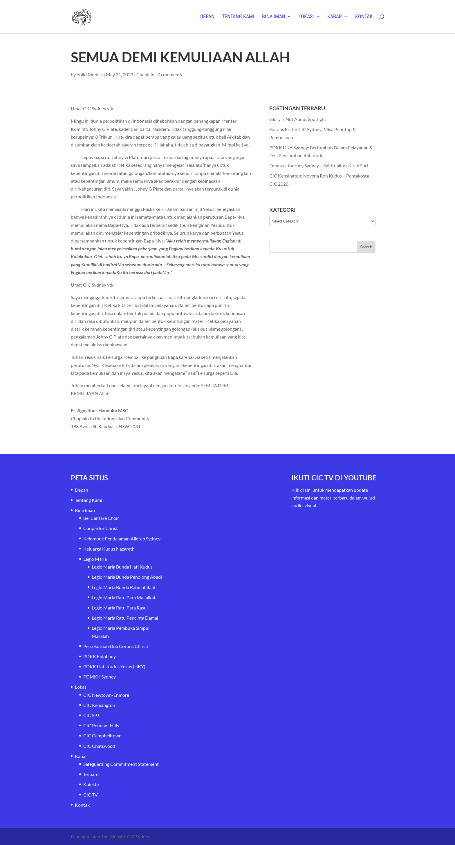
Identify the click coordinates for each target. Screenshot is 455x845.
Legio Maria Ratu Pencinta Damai (125, 617)
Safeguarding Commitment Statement (121, 764)
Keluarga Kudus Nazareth (109, 548)
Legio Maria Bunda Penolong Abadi (127, 577)
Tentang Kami (238, 17)
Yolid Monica (90, 74)
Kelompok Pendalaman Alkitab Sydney (121, 538)
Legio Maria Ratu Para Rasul (120, 607)
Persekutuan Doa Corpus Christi (115, 646)
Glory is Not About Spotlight (297, 119)
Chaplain (145, 74)
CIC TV (90, 794)
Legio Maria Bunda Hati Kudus (122, 566)
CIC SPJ (91, 715)
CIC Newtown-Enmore (106, 695)
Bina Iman (273, 17)
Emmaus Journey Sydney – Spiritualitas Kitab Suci (318, 165)
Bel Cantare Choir (101, 518)
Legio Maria (95, 559)
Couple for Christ (100, 528)
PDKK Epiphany (99, 656)
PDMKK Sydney (99, 676)
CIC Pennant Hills (101, 725)
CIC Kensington (99, 705)
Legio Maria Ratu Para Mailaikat (124, 597)
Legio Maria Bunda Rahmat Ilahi (123, 587)
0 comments (170, 74)
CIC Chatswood (99, 746)
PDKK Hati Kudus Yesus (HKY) (114, 666)
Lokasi (306, 17)
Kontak (364, 17)
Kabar (334, 17)
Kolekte (91, 784)
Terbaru (91, 774)
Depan (207, 17)
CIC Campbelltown (102, 735)
